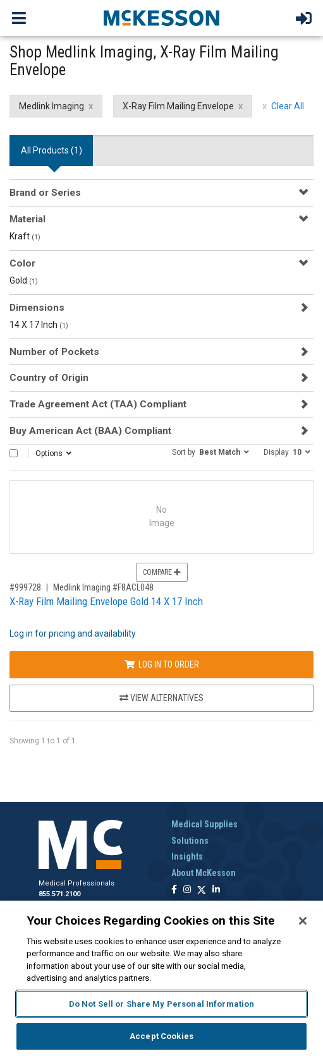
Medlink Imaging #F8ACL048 (103, 587)
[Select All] (13, 453)
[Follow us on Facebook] (174, 890)
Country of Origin (48, 377)
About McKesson (203, 873)
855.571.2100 (59, 894)
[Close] (303, 921)
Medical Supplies (204, 824)
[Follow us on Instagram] (187, 890)
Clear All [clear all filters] (287, 106)
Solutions (190, 841)
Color (22, 263)
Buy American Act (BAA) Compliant (90, 430)
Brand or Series (45, 192)
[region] (161, 978)
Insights (187, 856)
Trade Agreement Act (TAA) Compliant (97, 404)
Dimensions (36, 307)
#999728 (25, 587)
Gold (23, 280)
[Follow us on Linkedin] (216, 890)
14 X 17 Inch (38, 325)
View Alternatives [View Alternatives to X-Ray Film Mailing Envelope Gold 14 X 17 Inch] (161, 698)
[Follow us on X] (201, 890)
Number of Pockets (54, 351)
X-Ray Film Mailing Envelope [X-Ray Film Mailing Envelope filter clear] (178, 106)
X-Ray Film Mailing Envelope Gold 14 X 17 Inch (106, 601)
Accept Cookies (161, 1036)
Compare (162, 572)
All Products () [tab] (51, 150)
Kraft (24, 236)
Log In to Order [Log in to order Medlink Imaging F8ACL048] (162, 664)
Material (27, 219)
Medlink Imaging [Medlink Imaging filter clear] (51, 106)
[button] (210, 452)
